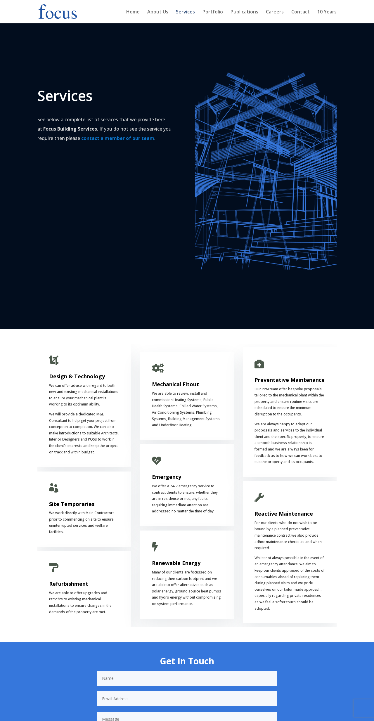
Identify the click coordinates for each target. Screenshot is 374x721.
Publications (244, 12)
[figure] (266, 176)
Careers (275, 12)
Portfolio (212, 12)
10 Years (327, 12)
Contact (300, 12)
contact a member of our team (117, 138)
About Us (157, 12)
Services (185, 12)
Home (133, 12)
